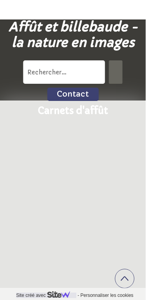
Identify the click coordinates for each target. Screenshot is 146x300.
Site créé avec (46, 295)
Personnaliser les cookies (106, 295)
